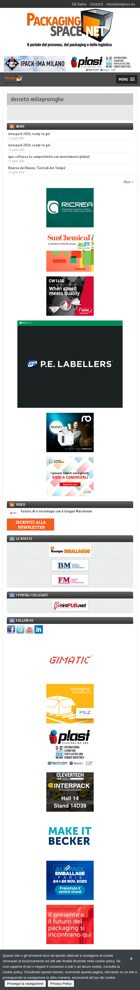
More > (128, 181)
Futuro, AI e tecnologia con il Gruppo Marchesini (49, 511)
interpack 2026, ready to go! (29, 134)
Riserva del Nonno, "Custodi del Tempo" (37, 168)
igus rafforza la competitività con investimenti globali (48, 156)
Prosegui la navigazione (25, 984)
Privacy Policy (61, 984)
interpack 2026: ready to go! (29, 145)
